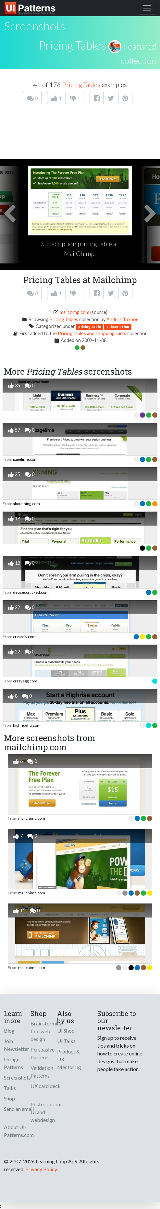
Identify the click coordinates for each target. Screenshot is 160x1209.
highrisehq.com (27, 725)
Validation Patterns (42, 1072)
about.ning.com (26, 503)
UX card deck (46, 1086)
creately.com (24, 636)
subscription (117, 326)
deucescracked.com (31, 592)
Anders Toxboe (122, 319)
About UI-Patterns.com (19, 1131)
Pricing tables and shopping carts (92, 333)
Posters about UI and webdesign (46, 1112)
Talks (10, 1088)
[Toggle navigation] (147, 8)
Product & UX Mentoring (69, 1059)
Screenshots (17, 1077)
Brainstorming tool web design (47, 1031)
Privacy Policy (41, 1169)
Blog (9, 1030)
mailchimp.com (74, 312)
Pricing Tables (72, 45)
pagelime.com (25, 459)
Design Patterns (13, 1063)
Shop (9, 1098)
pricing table (89, 326)
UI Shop (66, 1030)
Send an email (19, 1109)
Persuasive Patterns (43, 1053)
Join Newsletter (16, 1045)
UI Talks (66, 1041)
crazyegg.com (25, 681)
